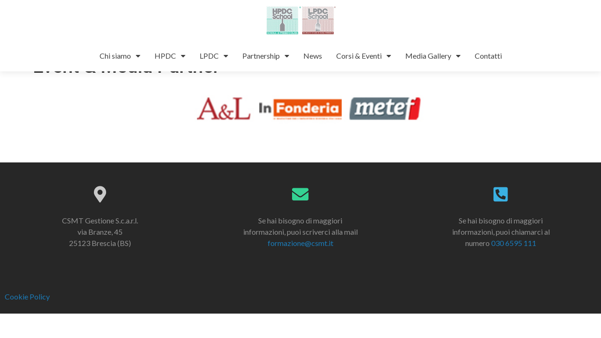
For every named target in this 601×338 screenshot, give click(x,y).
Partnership (265, 55)
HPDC (169, 55)
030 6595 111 (513, 262)
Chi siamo (120, 55)
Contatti (488, 55)
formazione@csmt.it (300, 262)
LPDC (214, 55)
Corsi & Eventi (363, 55)
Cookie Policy (27, 316)
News (312, 55)
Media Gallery (433, 55)
